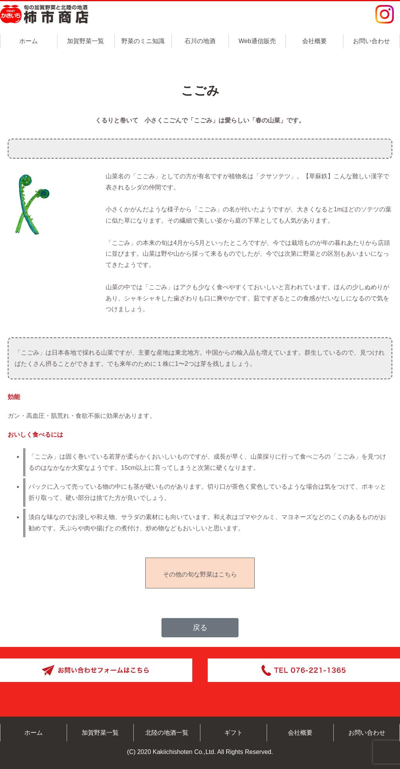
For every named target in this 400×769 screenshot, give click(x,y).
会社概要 (314, 41)
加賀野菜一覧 (85, 41)
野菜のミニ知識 (143, 41)
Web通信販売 (257, 41)
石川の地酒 (200, 41)
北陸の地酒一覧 (166, 732)
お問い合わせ (371, 41)
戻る (200, 627)
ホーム (28, 41)
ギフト (233, 732)
